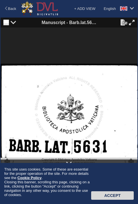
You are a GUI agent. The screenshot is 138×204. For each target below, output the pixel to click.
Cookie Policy (29, 178)
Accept (112, 195)
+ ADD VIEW (84, 9)
